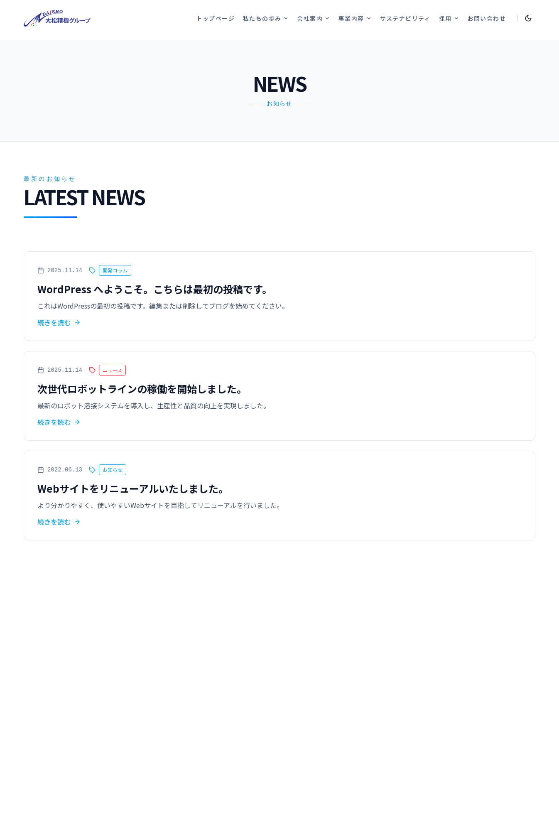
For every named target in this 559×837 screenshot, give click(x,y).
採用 (449, 18)
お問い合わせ (487, 18)
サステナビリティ (405, 18)
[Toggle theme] (528, 18)
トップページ (215, 18)
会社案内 (313, 18)
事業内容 (355, 18)
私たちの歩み (266, 18)
